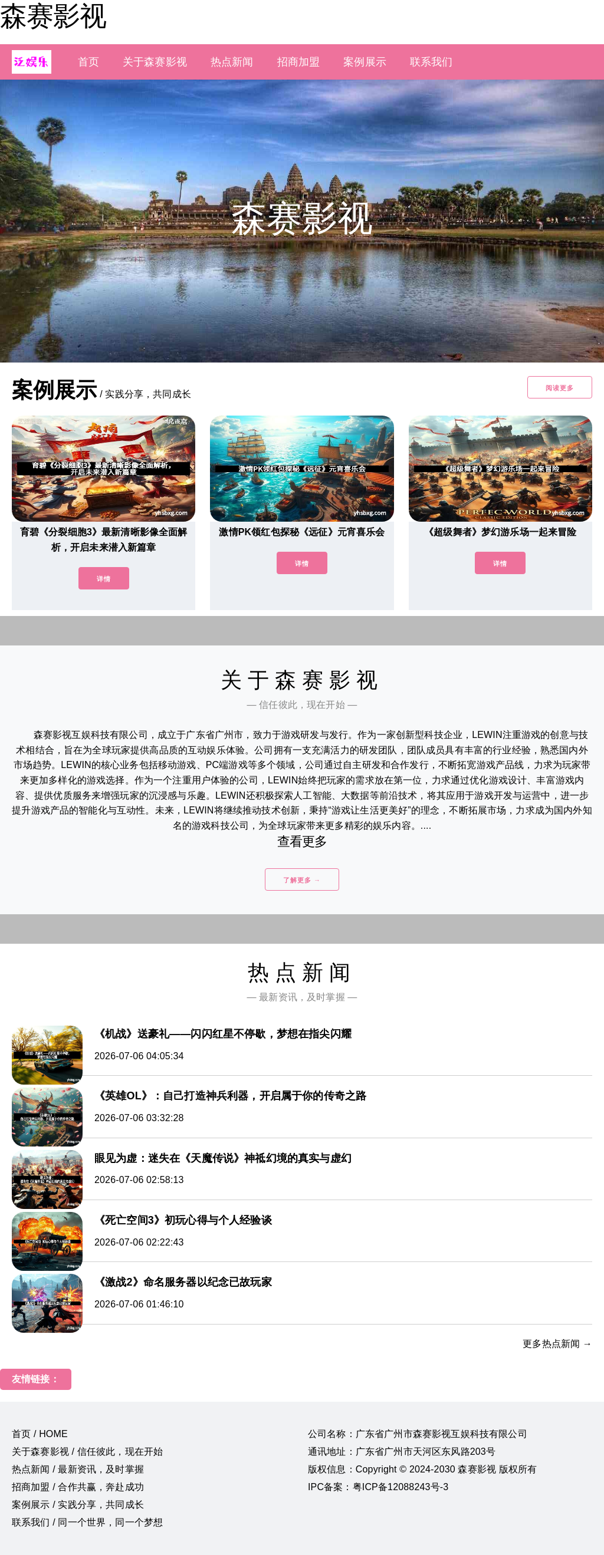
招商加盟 (298, 62)
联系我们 (431, 62)
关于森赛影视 (155, 62)
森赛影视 (53, 16)
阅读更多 (560, 387)
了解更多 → (302, 880)
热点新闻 (232, 62)
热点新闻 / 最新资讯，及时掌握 (78, 1469)
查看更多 (302, 841)
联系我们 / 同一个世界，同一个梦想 (87, 1522)
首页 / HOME (40, 1434)
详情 (104, 578)
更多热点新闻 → (557, 1344)
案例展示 (364, 62)
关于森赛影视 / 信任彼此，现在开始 (87, 1452)
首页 (88, 62)
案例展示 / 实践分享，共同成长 (78, 1505)
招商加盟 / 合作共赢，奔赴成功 (78, 1487)
